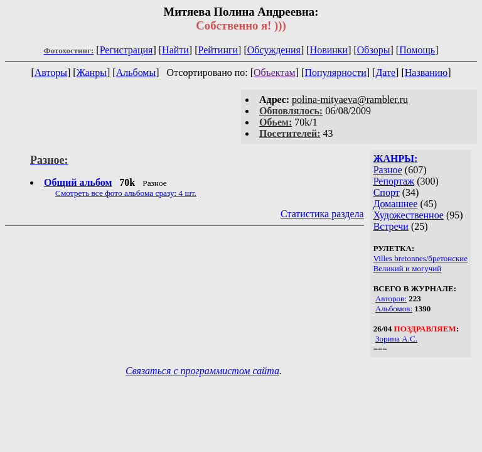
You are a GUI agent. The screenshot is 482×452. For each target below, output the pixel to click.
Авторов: (391, 298)
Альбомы (136, 72)
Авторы (51, 72)
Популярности (335, 72)
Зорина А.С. (396, 338)
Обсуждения (274, 50)
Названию (426, 72)
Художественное (408, 215)
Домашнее (395, 203)
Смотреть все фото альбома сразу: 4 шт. (125, 193)
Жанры (92, 72)
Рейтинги (218, 50)
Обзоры (373, 50)
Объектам (275, 72)
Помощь (417, 50)
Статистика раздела (322, 213)
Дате (385, 72)
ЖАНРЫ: (395, 158)
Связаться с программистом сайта (202, 370)
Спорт (386, 192)
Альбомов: (393, 308)
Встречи (391, 226)
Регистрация (126, 50)
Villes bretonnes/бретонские (420, 258)
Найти (175, 50)
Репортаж (393, 181)
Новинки (329, 50)
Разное (387, 169)
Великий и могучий (407, 268)
